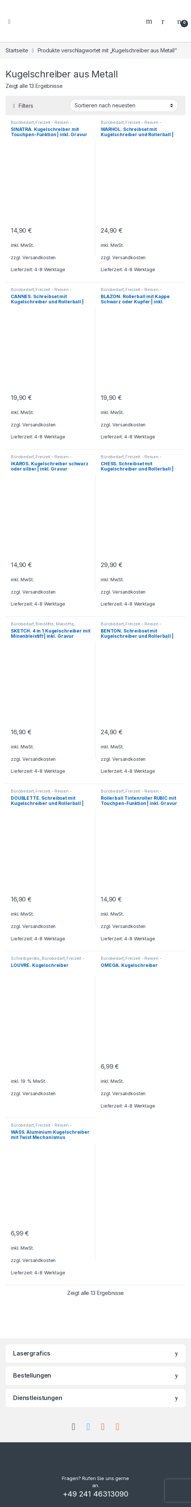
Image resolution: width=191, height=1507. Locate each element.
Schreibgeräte (25, 958)
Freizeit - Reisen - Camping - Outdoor (41, 124)
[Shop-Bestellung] (124, 105)
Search (150, 21)
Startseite (17, 50)
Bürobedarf (22, 122)
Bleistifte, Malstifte (54, 624)
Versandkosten (39, 257)
